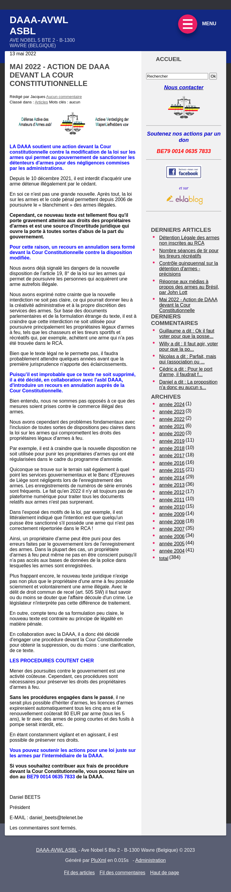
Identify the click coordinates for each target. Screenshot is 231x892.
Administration (150, 860)
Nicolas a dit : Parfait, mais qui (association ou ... (187, 359)
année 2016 (172, 463)
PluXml (98, 860)
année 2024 (172, 404)
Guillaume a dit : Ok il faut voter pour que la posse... (186, 333)
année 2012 (172, 492)
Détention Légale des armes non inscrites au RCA (189, 240)
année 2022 (172, 419)
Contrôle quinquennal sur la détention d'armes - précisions (188, 269)
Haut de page (164, 872)
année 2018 (172, 448)
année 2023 (172, 411)
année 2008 (172, 521)
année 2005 (172, 543)
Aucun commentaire (64, 96)
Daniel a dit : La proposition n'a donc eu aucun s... (188, 384)
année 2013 (172, 485)
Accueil (168, 59)
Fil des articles (79, 872)
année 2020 (172, 433)
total (163, 558)
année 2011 (172, 499)
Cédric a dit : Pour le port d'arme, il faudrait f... (185, 371)
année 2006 (172, 536)
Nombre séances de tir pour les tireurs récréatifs (188, 253)
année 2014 (172, 477)
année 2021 (172, 426)
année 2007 (172, 529)
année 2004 (172, 550)
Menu (209, 23)
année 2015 (172, 470)
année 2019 (172, 441)
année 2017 (172, 455)
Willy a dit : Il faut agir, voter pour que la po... (188, 346)
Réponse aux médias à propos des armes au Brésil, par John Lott (189, 287)
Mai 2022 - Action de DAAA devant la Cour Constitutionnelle (188, 305)
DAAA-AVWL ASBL (56, 850)
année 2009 (172, 514)
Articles (41, 102)
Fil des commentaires (122, 872)
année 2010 (172, 507)
